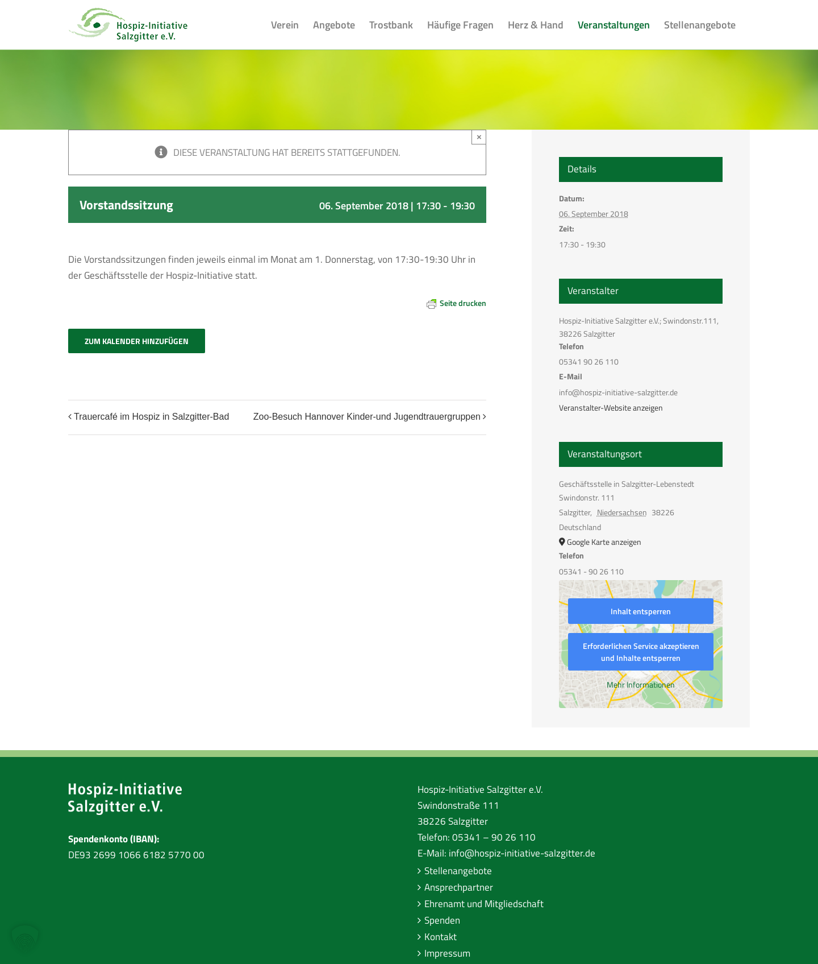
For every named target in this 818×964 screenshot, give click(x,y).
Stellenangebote (458, 870)
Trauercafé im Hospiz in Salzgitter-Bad (151, 416)
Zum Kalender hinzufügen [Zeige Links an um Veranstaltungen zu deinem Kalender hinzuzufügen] (137, 341)
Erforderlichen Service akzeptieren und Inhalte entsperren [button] (641, 652)
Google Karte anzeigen (604, 542)
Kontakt (440, 936)
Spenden (442, 920)
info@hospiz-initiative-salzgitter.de (522, 853)
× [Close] (479, 137)
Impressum (447, 953)
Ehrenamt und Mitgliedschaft (484, 903)
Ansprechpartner (458, 887)
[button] (25, 939)
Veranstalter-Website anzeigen (611, 407)
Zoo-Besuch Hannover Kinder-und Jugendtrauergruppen (367, 416)
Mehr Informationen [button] (641, 685)
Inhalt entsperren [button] (641, 611)
